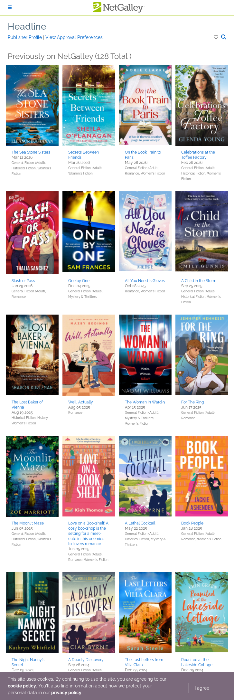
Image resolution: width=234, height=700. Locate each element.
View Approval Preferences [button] (74, 37)
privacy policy (66, 692)
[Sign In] (9, 7)
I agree (202, 688)
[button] (216, 37)
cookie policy (22, 685)
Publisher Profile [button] (25, 37)
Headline (27, 26)
